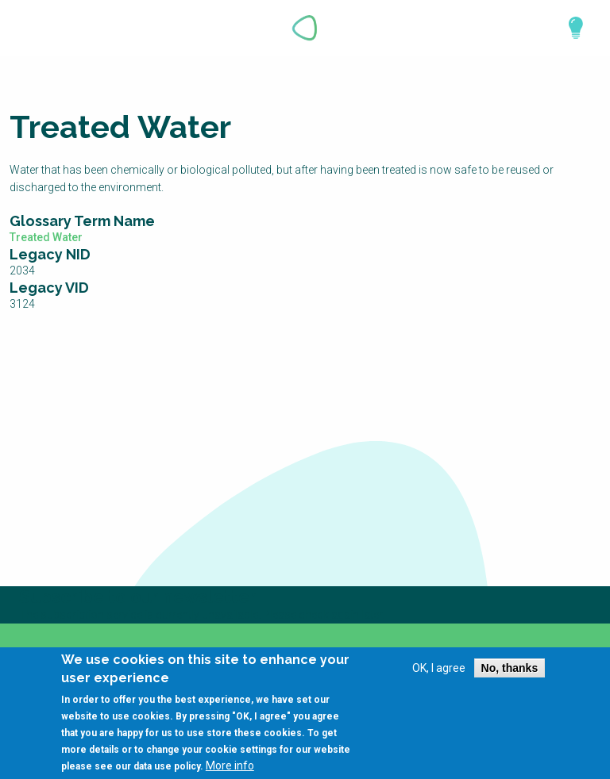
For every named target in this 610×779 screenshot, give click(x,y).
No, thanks (510, 671)
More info (230, 767)
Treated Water (46, 237)
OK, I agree (438, 671)
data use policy (166, 768)
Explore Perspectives (568, 27)
